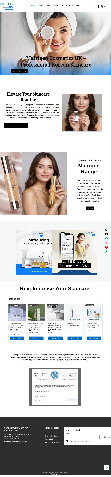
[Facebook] (106, 238)
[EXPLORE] (19, 71)
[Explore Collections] (16, 125)
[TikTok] (106, 229)
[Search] (97, 6)
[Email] (81, 436)
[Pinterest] (106, 247)
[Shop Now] (90, 208)
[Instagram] (106, 243)
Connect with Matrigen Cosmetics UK (16, 429)
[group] (55, 323)
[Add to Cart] (17, 338)
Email (68, 433)
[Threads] (106, 234)
